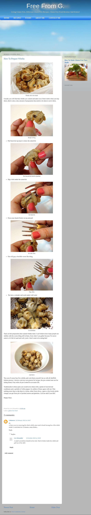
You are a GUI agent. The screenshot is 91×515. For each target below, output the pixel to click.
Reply (10, 430)
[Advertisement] (45, 36)
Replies (13, 434)
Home (32, 507)
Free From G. (45, 5)
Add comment (9, 453)
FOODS (28, 18)
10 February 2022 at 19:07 (23, 420)
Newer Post (8, 507)
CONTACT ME (55, 18)
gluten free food (12, 410)
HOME (6, 18)
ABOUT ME (40, 18)
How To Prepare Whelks (14, 59)
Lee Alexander (18, 438)
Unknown (12, 420)
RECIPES (17, 18)
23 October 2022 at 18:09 (33, 438)
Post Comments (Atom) (18, 511)
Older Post (55, 507)
